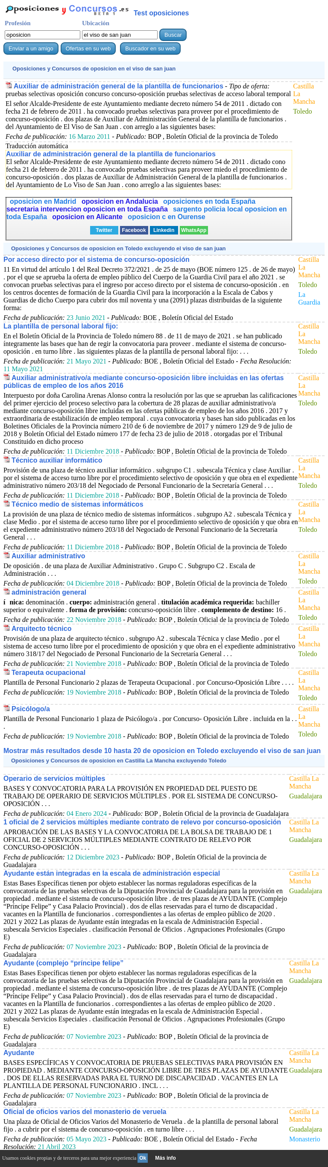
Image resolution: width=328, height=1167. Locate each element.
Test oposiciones (161, 13)
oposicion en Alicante (88, 216)
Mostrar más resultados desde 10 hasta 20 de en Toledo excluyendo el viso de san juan (162, 750)
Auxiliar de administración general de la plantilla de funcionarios (118, 86)
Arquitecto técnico (41, 628)
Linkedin (163, 230)
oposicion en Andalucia (120, 201)
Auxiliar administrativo (48, 556)
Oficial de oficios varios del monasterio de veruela (84, 1111)
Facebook (134, 230)
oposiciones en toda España (209, 201)
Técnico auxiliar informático (57, 460)
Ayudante (18, 1052)
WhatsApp (193, 230)
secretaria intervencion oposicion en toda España (87, 209)
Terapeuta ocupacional (48, 672)
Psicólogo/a (31, 709)
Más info (165, 1158)
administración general (49, 592)
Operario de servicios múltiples (54, 778)
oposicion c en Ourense (166, 216)
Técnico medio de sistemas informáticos (78, 504)
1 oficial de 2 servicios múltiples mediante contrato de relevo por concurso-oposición (142, 822)
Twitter (104, 230)
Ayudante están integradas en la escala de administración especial (111, 873)
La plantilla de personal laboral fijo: (60, 326)
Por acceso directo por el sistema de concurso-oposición (96, 259)
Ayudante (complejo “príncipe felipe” (63, 963)
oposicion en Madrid (44, 201)
